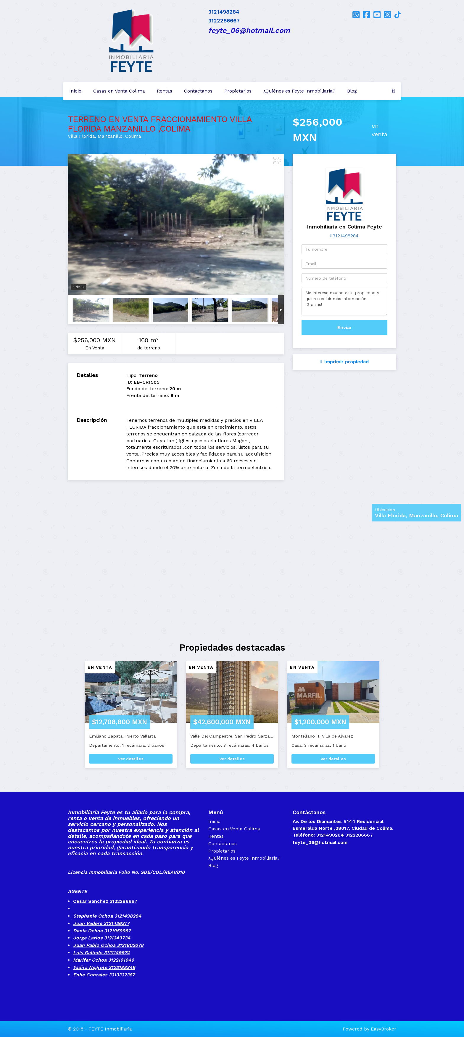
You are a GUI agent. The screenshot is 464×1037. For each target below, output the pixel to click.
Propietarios (238, 91)
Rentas (164, 91)
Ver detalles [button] (131, 758)
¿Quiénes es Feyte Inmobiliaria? (299, 91)
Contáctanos (198, 91)
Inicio (75, 91)
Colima (133, 136)
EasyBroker (383, 1029)
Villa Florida (81, 136)
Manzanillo (110, 136)
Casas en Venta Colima (119, 91)
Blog (352, 91)
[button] (68, 717)
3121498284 (346, 236)
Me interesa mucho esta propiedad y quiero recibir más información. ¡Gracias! (344, 301)
